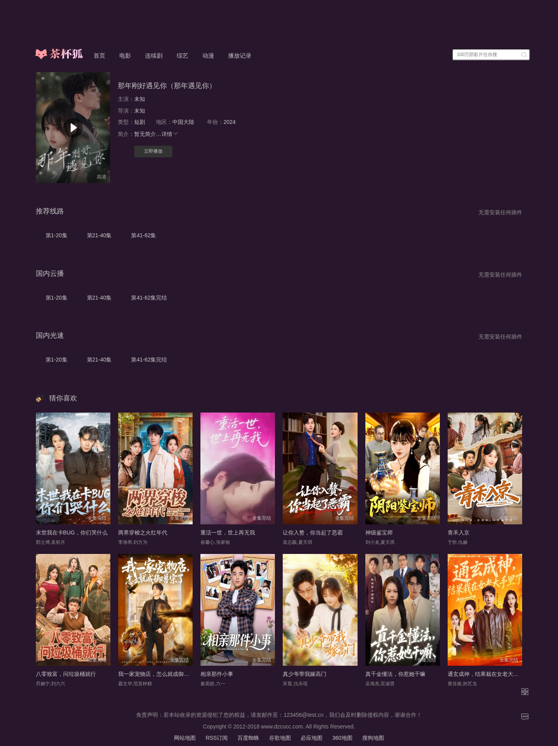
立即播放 (153, 151)
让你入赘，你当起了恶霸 (313, 532)
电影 (125, 55)
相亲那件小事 (216, 674)
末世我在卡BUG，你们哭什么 (72, 532)
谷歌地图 (280, 738)
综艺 (182, 55)
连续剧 (154, 55)
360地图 (342, 738)
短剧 (139, 122)
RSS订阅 (216, 738)
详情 (170, 134)
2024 (229, 122)
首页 (99, 55)
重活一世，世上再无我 (227, 532)
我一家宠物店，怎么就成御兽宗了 (159, 674)
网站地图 (185, 738)
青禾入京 (458, 532)
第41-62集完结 (149, 298)
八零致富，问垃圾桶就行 (66, 674)
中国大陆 (183, 122)
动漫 (208, 55)
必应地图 (311, 738)
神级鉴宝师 (379, 532)
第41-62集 (143, 235)
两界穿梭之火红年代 (142, 532)
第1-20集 (56, 235)
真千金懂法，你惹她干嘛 (395, 674)
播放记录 (240, 55)
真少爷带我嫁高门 (304, 674)
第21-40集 (99, 235)
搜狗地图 (373, 738)
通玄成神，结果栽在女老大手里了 (489, 674)
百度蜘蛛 (248, 738)
